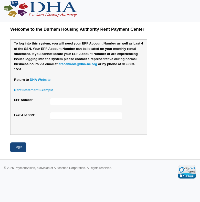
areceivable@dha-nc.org (77, 64)
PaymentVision (25, 168)
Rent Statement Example (33, 90)
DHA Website (40, 80)
